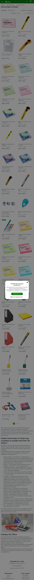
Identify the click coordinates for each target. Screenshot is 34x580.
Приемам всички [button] (17, 293)
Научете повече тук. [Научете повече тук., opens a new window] (23, 290)
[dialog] (17, 290)
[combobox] (27, 282)
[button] (17, 297)
